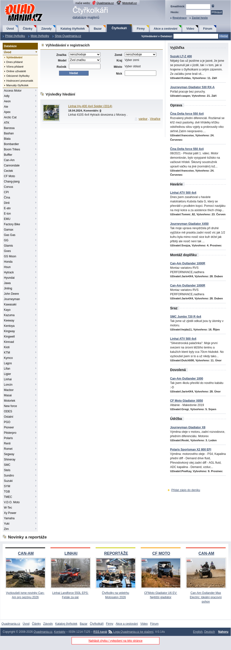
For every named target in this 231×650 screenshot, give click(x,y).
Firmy (141, 28)
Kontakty (60, 631)
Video (190, 28)
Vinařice (155, 119)
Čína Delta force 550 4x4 (187, 113)
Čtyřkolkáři (119, 28)
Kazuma (9, 315)
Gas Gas (9, 235)
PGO (7, 422)
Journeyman (12, 299)
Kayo (7, 310)
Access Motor (13, 90)
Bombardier (11, 144)
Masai (8, 395)
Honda (8, 261)
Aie (6, 106)
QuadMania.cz (17, 4)
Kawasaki (10, 304)
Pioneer (9, 427)
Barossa (9, 128)
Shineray (9, 459)
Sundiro (9, 475)
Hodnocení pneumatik (19, 80)
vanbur (143, 119)
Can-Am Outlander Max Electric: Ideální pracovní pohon (206, 597)
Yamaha (9, 518)
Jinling (8, 288)
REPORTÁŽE (116, 553)
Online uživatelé (16, 71)
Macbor (9, 390)
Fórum (207, 28)
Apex (7, 112)
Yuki (6, 523)
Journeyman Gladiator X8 (187, 427)
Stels (7, 470)
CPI (6, 192)
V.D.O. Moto (12, 502)
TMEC (8, 497)
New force (10, 406)
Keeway (9, 320)
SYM (7, 486)
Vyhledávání (14, 57)
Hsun (7, 267)
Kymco (8, 358)
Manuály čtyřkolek (17, 85)
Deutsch (209, 631)
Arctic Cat (10, 117)
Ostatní (8, 416)
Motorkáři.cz (129, 2)
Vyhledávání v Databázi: (157, 36)
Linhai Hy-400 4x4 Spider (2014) (90, 106)
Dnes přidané (14, 62)
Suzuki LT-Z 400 (181, 56)
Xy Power (10, 513)
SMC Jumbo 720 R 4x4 (185, 316)
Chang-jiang (12, 181)
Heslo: (175, 12)
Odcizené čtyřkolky (18, 75)
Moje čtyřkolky (40, 36)
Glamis (8, 245)
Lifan (7, 368)
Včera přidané (15, 66)
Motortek (9, 400)
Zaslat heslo (200, 17)
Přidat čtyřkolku (15, 36)
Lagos (8, 363)
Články (27, 28)
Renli (7, 443)
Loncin (8, 384)
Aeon (7, 101)
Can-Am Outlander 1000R (187, 263)
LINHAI (71, 553)
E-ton (7, 213)
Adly (6, 96)
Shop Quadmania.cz (68, 36)
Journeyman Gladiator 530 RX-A (192, 87)
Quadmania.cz (105, 2)
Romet (8, 449)
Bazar (98, 28)
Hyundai (9, 277)
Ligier (7, 374)
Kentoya (9, 326)
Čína (7, 197)
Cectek (8, 171)
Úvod (10, 28)
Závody (46, 28)
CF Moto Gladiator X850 (186, 400)
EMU (7, 219)
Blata (7, 138)
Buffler (8, 154)
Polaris (8, 438)
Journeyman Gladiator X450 (189, 223)
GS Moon (10, 256)
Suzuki (8, 481)
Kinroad (9, 342)
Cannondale (12, 165)
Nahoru (223, 631)
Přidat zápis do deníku (185, 490)
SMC (7, 465)
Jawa (7, 283)
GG (6, 240)
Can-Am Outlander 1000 (186, 378)
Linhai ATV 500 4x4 (183, 192)
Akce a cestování (165, 28)
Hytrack (9, 272)
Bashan (9, 133)
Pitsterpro (10, 432)
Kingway (9, 331)
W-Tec (8, 507)
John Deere (11, 293)
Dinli (6, 203)
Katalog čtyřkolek (72, 28)
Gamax (8, 229)
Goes (7, 251)
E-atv (7, 208)
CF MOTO (161, 553)
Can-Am (9, 160)
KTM (7, 352)
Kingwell (9, 336)
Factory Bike (12, 224)
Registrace (180, 17)
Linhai (8, 379)
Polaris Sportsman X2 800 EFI (190, 449)
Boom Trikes (12, 149)
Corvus (8, 187)
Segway (9, 454)
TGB (7, 491)
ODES (8, 411)
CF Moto (9, 176)
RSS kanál (100, 631)
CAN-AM (26, 553)
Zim (6, 529)
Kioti (6, 347)
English (198, 631)
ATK (6, 122)
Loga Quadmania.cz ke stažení (133, 631)
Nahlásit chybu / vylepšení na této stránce (115, 640)
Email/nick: (178, 6)
